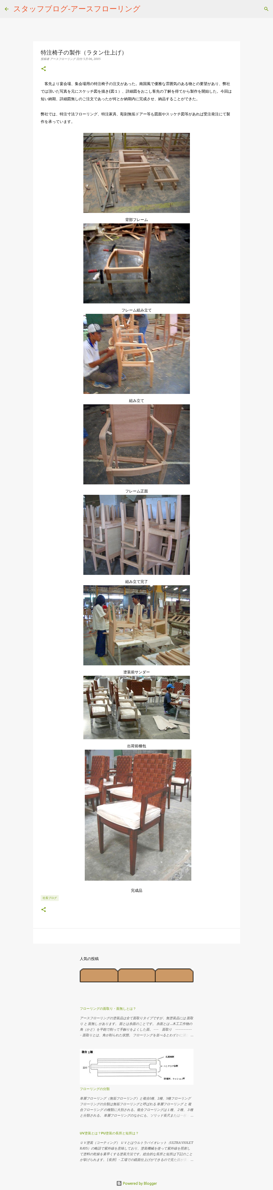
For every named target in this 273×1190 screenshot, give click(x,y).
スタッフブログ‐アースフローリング (76, 8)
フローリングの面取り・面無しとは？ (108, 1008)
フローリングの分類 (95, 1089)
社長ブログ (50, 897)
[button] (43, 69)
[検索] (147, 9)
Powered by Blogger (136, 1183)
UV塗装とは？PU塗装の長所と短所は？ (109, 1133)
